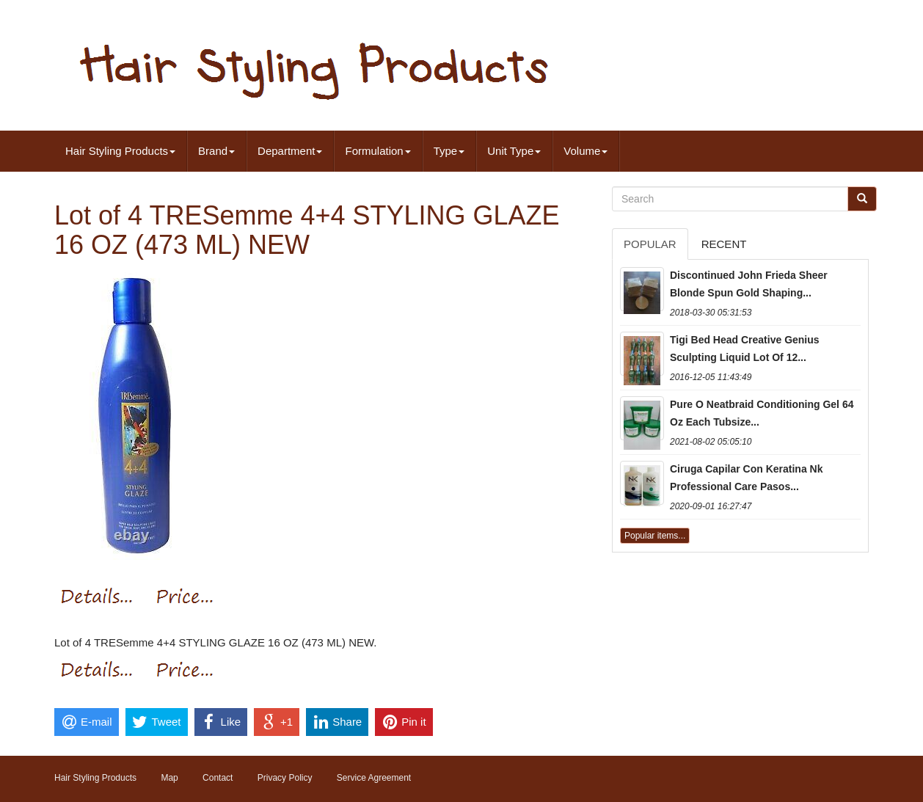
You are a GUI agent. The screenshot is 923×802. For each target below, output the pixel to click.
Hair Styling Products (120, 151)
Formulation (377, 151)
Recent (724, 244)
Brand (216, 151)
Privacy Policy (285, 778)
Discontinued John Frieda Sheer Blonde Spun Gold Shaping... (749, 284)
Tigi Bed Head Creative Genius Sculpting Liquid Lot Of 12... (745, 348)
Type (449, 151)
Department (290, 151)
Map (169, 778)
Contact (218, 778)
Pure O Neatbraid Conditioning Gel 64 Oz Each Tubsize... (761, 413)
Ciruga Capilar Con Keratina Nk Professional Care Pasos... (746, 477)
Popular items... (654, 536)
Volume (585, 151)
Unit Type (514, 151)
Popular (650, 244)
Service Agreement (374, 778)
